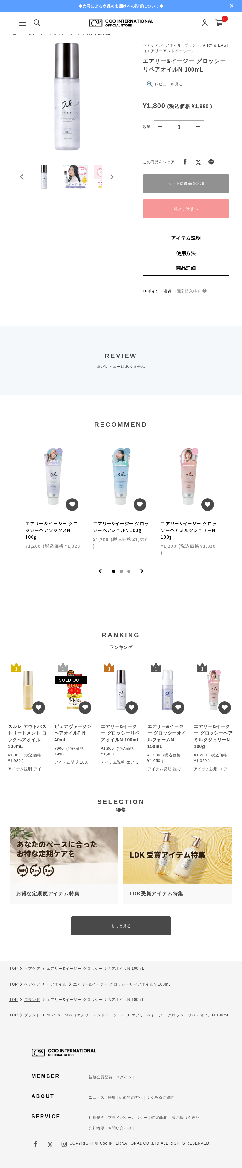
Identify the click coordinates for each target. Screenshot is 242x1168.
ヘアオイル (57, 984)
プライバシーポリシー (128, 1117)
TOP (13, 969)
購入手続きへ (186, 208)
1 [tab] (113, 571)
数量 (147, 126)
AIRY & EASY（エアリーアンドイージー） (86, 1015)
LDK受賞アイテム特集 (156, 893)
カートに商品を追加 (186, 183)
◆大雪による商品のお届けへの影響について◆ (121, 6)
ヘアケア (32, 969)
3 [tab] (128, 571)
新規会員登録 (101, 1077)
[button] (44, 177)
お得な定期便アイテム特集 (48, 893)
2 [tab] (121, 571)
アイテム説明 (199, 238)
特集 (112, 1097)
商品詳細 (201, 268)
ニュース (97, 1097)
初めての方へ (131, 1097)
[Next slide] (111, 177)
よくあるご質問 (160, 1097)
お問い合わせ (120, 1128)
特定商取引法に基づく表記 (175, 1117)
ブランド (32, 999)
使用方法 (201, 253)
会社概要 (97, 1128)
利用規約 (97, 1117)
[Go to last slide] (22, 177)
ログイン (124, 1077)
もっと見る (121, 926)
